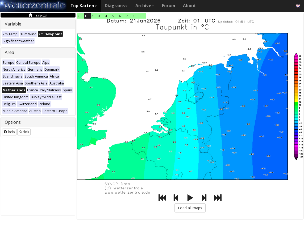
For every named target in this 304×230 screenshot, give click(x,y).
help (9, 132)
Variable (13, 24)
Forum (168, 5)
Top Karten (83, 5)
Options (13, 122)
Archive (144, 5)
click (24, 132)
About (189, 5)
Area (9, 52)
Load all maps (190, 207)
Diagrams (116, 5)
